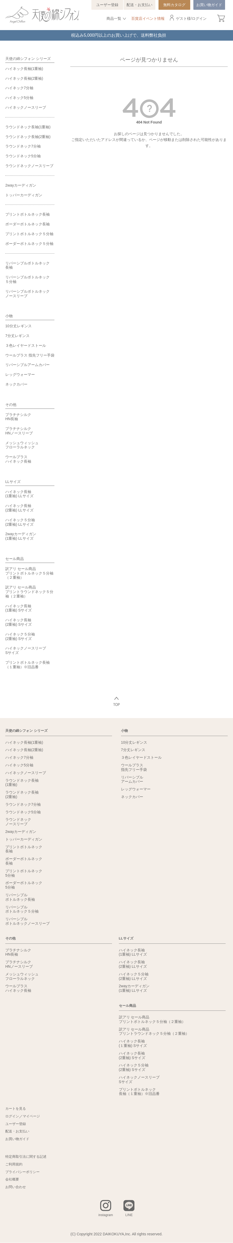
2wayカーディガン (20, 185)
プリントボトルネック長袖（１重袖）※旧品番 (27, 664)
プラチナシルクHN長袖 (18, 416)
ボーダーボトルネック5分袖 (23, 885)
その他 (10, 404)
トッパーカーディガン (23, 195)
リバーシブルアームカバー (27, 365)
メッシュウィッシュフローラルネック (22, 445)
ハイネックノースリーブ (25, 107)
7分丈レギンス (17, 336)
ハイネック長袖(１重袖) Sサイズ (133, 1043)
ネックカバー (16, 384)
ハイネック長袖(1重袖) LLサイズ (19, 494)
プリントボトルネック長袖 (27, 214)
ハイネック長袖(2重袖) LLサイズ (19, 508)
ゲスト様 (183, 18)
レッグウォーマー (20, 374)
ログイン (199, 18)
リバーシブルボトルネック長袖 (27, 265)
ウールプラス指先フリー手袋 (134, 767)
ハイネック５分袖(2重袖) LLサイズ (20, 522)
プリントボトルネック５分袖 (29, 234)
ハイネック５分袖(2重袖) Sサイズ (20, 636)
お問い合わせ (16, 1187)
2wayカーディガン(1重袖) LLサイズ (20, 536)
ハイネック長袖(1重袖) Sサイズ (18, 608)
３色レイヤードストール (25, 345)
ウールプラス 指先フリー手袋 (29, 355)
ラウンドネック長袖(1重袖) (27, 127)
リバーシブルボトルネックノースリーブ (27, 293)
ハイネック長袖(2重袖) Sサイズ (18, 622)
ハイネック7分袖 (19, 88)
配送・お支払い (139, 5)
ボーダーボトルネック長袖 (27, 224)
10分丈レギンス (18, 326)
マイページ (33, 1116)
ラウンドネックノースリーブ (29, 166)
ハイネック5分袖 (19, 98)
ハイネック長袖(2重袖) (24, 78)
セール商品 (14, 559)
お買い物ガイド (209, 5)
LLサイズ (13, 482)
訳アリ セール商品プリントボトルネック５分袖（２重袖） (29, 573)
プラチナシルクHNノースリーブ (19, 430)
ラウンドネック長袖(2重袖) (27, 137)
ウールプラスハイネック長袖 (18, 459)
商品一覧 (113, 18)
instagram (105, 1215)
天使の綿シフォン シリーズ (28, 58)
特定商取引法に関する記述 (27, 1157)
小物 (9, 316)
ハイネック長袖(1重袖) (24, 69)
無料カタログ (174, 5)
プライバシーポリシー (23, 1172)
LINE (130, 1215)
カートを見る (16, 1109)
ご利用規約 (14, 1164)
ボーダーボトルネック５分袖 (29, 243)
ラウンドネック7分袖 (23, 146)
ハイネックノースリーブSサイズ (25, 650)
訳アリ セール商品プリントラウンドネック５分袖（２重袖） (29, 591)
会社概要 (12, 1179)
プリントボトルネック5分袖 (23, 873)
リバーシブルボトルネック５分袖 (27, 279)
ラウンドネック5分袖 (23, 156)
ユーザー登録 (107, 5)
